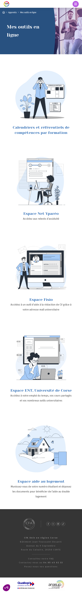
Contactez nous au (41, 562)
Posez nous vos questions (41, 566)
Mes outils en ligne (28, 12)
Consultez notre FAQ (41, 559)
